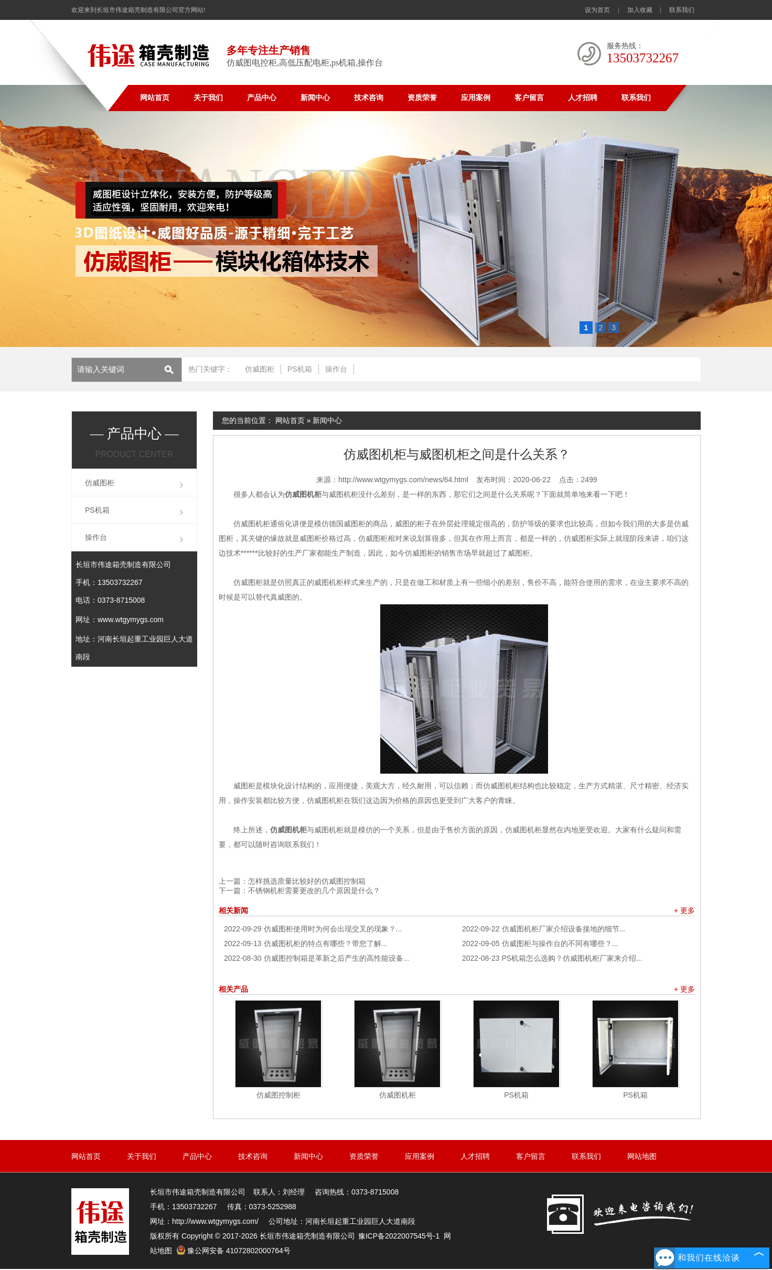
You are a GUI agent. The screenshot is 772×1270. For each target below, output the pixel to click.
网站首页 (154, 98)
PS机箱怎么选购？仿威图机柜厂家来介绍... (552, 958)
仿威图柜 (259, 369)
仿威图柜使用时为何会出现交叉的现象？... (313, 929)
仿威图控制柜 (278, 1095)
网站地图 (642, 1156)
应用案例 (475, 98)
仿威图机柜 (397, 1095)
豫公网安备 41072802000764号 (233, 1250)
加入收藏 (639, 10)
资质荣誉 (422, 98)
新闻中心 (315, 98)
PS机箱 (299, 369)
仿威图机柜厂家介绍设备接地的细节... (543, 929)
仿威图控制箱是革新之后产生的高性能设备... (316, 958)
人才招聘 (582, 98)
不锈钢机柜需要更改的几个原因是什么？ (314, 890)
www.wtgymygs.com (131, 619)
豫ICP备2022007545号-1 (399, 1236)
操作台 (336, 369)
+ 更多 (684, 910)
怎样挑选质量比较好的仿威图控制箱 (307, 881)
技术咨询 (368, 98)
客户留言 (529, 98)
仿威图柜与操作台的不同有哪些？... (540, 943)
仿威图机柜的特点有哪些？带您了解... (305, 943)
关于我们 (208, 98)
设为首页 (597, 10)
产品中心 (261, 98)
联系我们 (681, 10)
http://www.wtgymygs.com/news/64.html (403, 479)
